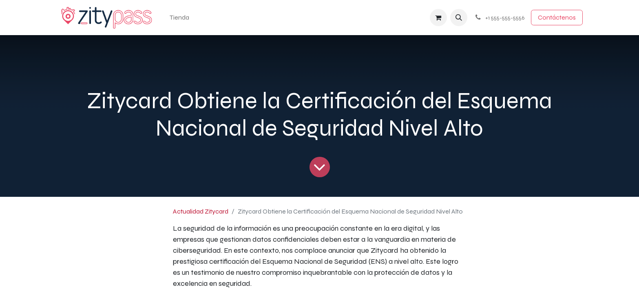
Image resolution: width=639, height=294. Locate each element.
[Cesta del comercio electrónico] (438, 17)
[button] (458, 17)
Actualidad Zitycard (200, 211)
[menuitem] (179, 17)
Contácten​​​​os (557, 17)
